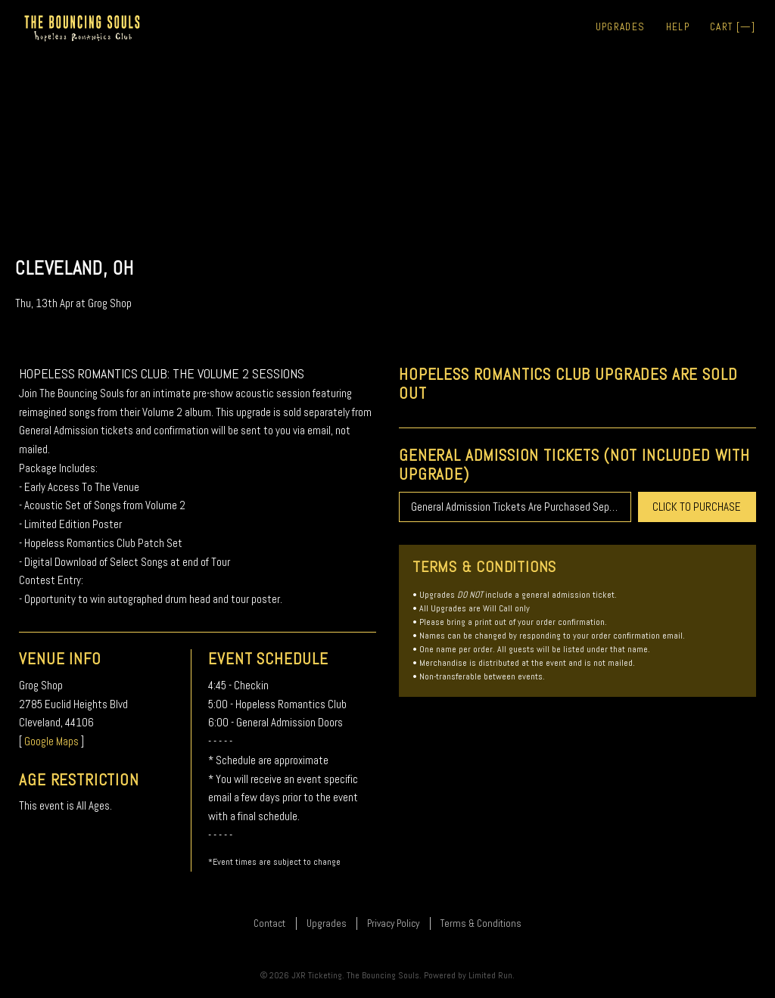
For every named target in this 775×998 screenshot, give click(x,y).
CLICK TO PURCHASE (696, 506)
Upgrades (621, 26)
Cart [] (733, 26)
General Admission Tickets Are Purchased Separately (521, 506)
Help (677, 26)
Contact (269, 923)
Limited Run (490, 975)
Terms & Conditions (480, 923)
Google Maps (51, 741)
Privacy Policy (393, 923)
